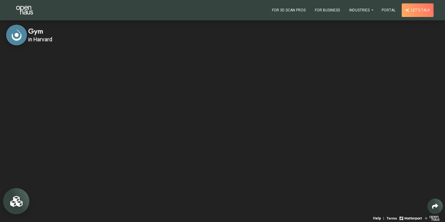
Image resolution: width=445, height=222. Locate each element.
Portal (389, 10)
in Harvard (40, 39)
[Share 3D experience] (435, 206)
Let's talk (417, 10)
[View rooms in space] (16, 201)
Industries (360, 10)
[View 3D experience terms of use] (392, 218)
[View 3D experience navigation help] (379, 218)
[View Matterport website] (411, 218)
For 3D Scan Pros (289, 10)
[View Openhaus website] (432, 218)
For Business (327, 10)
